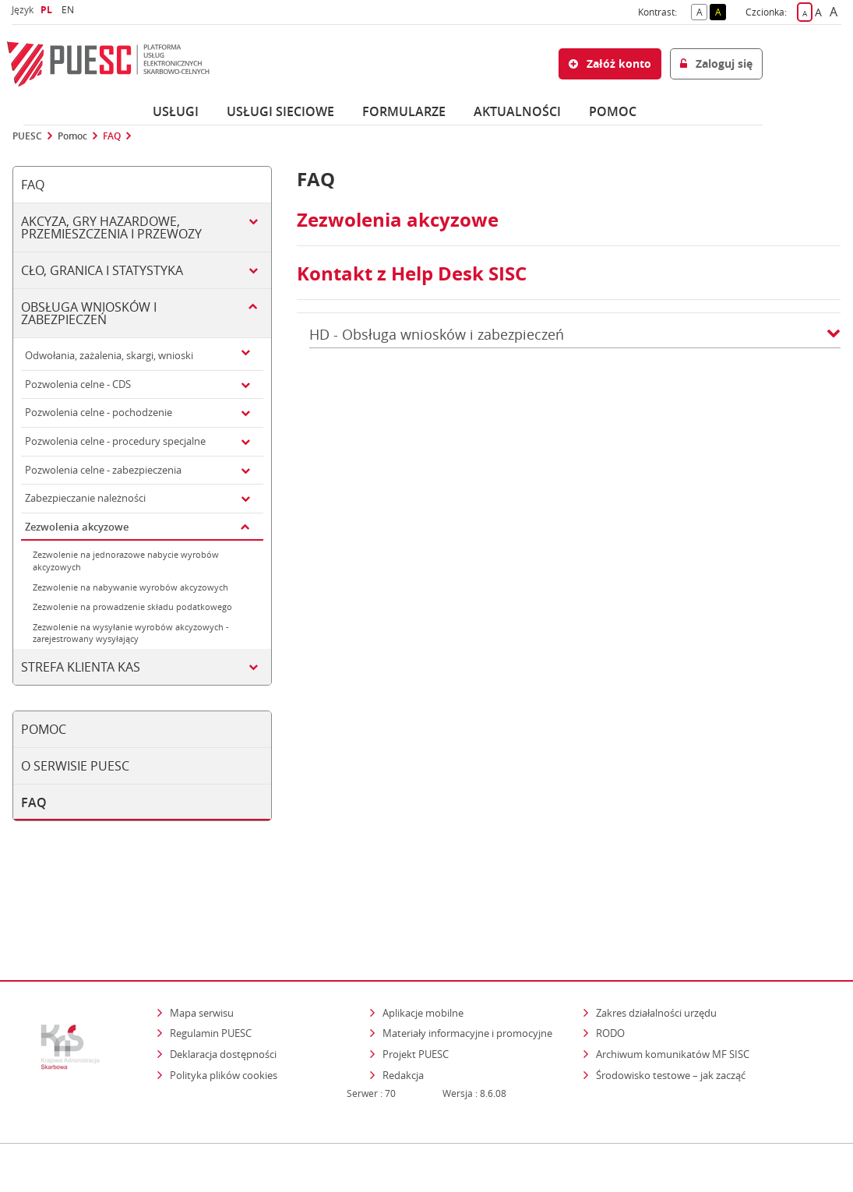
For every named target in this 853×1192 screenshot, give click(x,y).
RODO (610, 969)
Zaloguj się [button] (716, 63)
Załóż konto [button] (610, 63)
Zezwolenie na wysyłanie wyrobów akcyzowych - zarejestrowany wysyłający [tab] (131, 633)
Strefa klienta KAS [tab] (80, 666)
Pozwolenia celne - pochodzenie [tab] (98, 412)
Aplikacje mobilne (423, 948)
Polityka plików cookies (223, 1010)
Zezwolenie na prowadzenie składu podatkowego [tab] (132, 606)
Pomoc (72, 136)
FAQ (112, 136)
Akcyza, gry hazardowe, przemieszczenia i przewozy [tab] (111, 227)
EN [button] (70, 10)
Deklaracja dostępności (223, 989)
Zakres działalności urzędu (657, 947)
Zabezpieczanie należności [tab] (85, 498)
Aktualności (517, 111)
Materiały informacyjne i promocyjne (467, 969)
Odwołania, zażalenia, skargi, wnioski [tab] (109, 355)
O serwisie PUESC (75, 765)
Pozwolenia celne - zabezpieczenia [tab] (103, 470)
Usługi (176, 111)
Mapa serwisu (202, 948)
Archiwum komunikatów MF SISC (672, 989)
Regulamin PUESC (211, 969)
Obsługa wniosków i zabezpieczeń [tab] (89, 313)
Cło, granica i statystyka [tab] (102, 270)
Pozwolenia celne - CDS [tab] (78, 384)
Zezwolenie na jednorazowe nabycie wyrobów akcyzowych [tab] (126, 560)
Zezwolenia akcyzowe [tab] (77, 527)
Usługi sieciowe (280, 111)
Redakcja (403, 1010)
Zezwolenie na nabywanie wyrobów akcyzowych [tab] (130, 587)
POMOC (612, 111)
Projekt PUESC (415, 989)
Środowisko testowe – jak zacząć (672, 1010)
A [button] (702, 11)
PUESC (27, 136)
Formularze (404, 111)
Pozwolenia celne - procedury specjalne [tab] (115, 441)
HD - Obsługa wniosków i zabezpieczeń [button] (575, 335)
